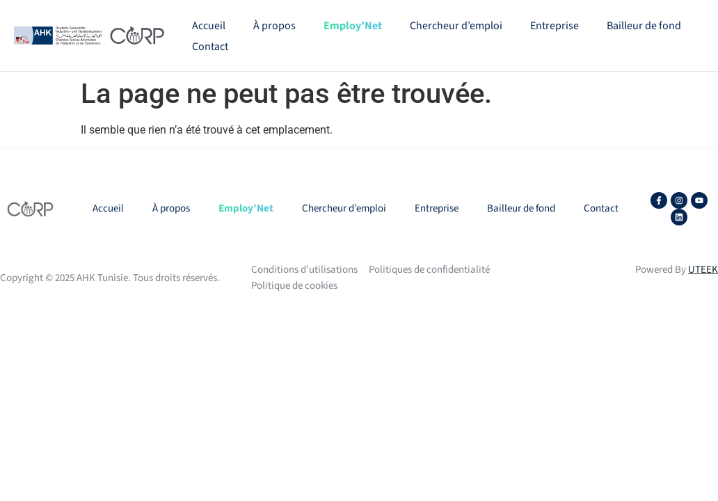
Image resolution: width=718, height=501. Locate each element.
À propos (274, 25)
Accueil (208, 25)
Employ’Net (353, 25)
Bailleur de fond (644, 25)
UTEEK (703, 269)
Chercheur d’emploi (456, 25)
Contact (210, 46)
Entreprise (554, 25)
